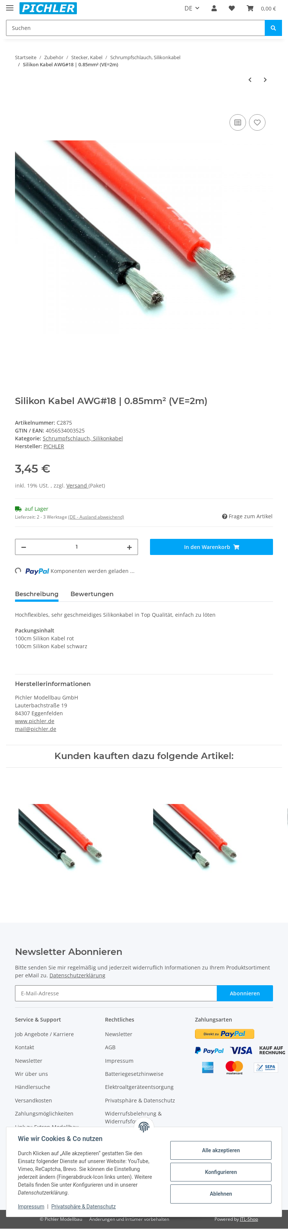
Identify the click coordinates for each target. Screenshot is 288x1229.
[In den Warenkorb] (21, 104)
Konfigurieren (220, 1172)
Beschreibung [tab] (36, 594)
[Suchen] (135, 28)
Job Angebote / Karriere (44, 1034)
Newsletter (28, 1060)
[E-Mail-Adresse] (116, 993)
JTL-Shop (249, 1219)
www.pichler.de (34, 721)
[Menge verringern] (23, 547)
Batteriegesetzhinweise (134, 1073)
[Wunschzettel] (232, 8)
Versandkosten (33, 1100)
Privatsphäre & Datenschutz (140, 1100)
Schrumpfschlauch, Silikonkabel (83, 438)
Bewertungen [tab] (92, 594)
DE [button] (188, 8)
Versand (77, 485)
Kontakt (24, 1047)
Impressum (119, 1060)
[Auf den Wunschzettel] (257, 122)
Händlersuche (32, 1086)
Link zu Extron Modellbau (47, 1127)
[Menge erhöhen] (129, 547)
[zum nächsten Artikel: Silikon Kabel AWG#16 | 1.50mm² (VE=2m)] (265, 80)
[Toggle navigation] (10, 4)
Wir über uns (31, 1073)
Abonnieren (245, 993)
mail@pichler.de (35, 728)
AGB (110, 1047)
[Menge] (77, 547)
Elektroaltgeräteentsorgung (139, 1086)
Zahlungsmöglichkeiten (44, 1113)
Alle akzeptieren (220, 1150)
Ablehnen (220, 1194)
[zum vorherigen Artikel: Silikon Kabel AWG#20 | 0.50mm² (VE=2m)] (250, 80)
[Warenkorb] (261, 8)
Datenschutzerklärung (77, 975)
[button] (214, 8)
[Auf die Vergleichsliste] (238, 122)
